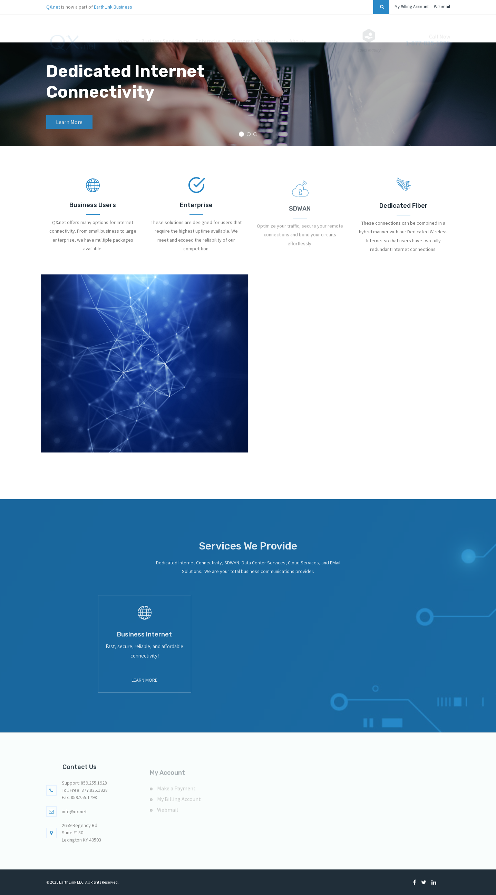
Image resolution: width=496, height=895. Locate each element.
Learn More (144, 690)
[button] (241, 134)
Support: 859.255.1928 (84, 793)
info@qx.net (74, 821)
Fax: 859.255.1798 (79, 807)
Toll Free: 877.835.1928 (85, 800)
